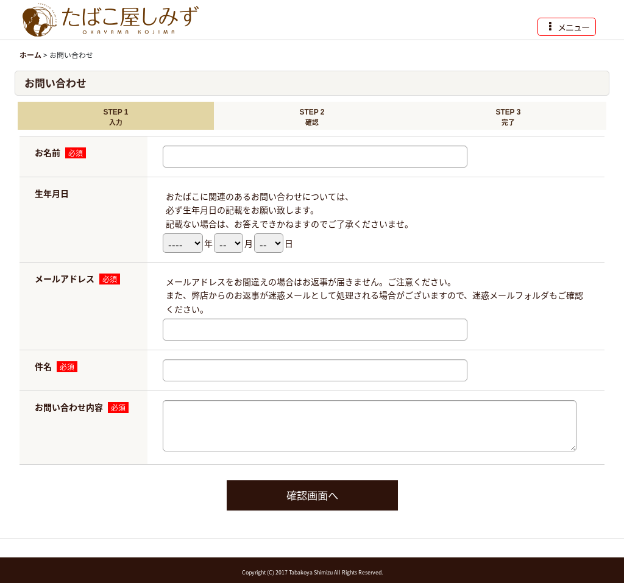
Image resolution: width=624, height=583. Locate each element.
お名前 (47, 152)
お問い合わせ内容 (69, 407)
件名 (43, 366)
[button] (566, 27)
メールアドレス (64, 278)
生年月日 (52, 193)
